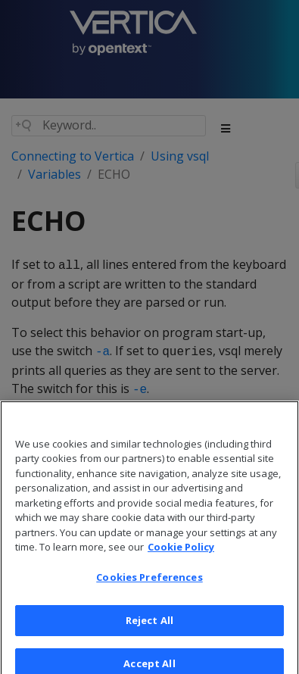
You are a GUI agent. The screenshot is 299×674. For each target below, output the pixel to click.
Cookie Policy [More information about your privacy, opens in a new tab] (181, 555)
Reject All (149, 628)
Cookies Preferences (149, 585)
